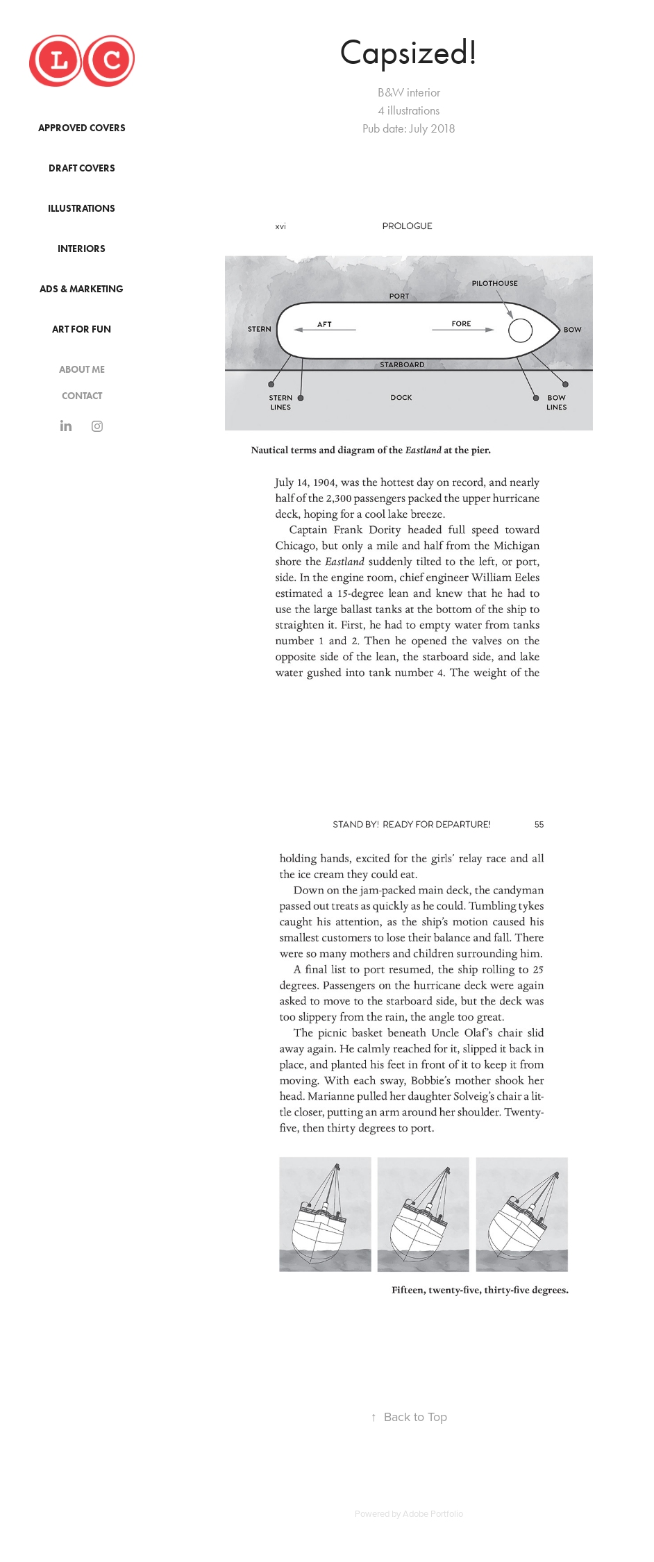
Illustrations (81, 209)
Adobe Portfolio (433, 1513)
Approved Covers (82, 128)
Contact (82, 396)
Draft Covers (82, 168)
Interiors (82, 249)
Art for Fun (81, 329)
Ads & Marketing (82, 289)
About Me (82, 370)
